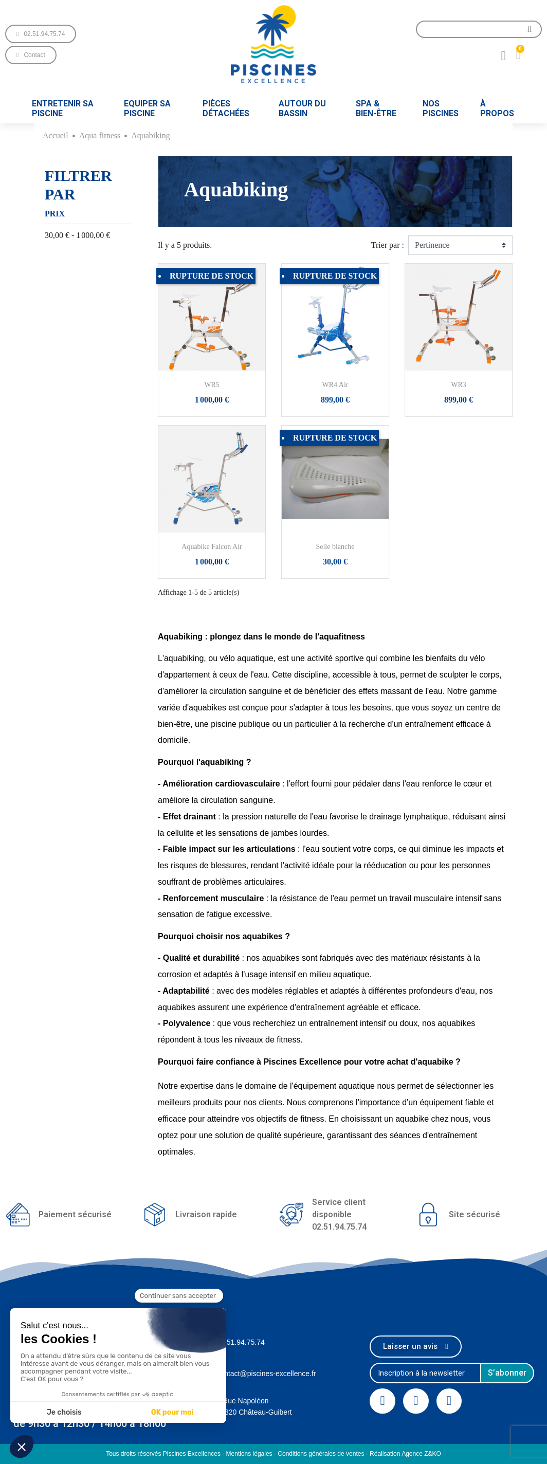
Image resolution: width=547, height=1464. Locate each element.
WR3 (458, 385)
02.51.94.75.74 (240, 1342)
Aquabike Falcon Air (211, 547)
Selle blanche (335, 547)
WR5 (212, 385)
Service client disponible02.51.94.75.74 (339, 1214)
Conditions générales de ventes (321, 1453)
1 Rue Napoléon (242, 1401)
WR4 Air (335, 385)
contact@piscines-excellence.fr (266, 1373)
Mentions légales (249, 1453)
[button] (40, 34)
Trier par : (387, 245)
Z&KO (432, 1453)
